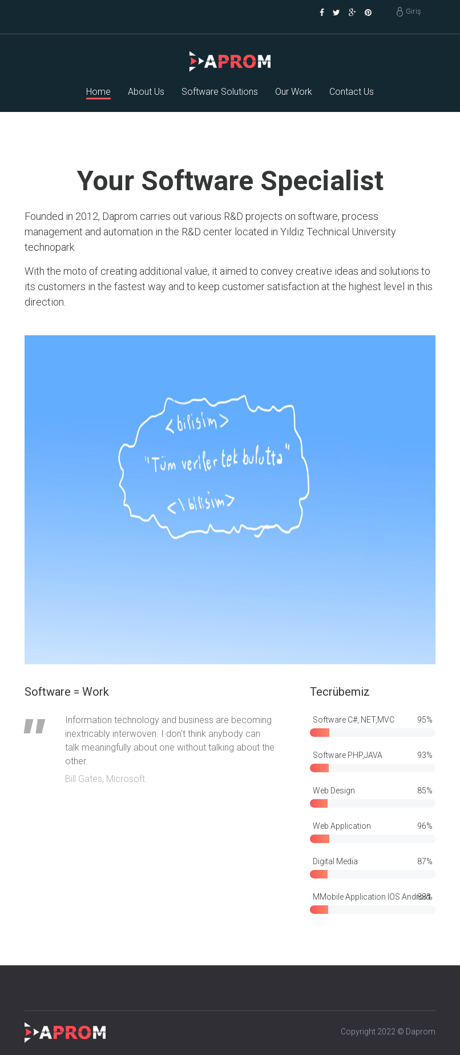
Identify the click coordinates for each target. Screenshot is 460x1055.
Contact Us (351, 91)
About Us (146, 91)
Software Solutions (219, 91)
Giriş (413, 11)
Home (98, 91)
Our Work (293, 91)
